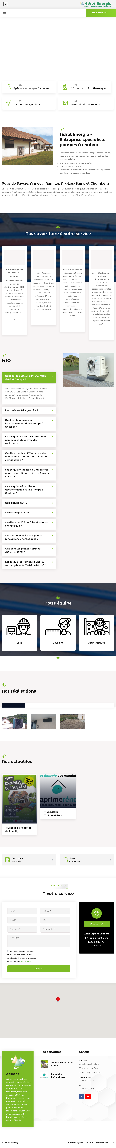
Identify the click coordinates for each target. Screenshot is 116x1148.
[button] (58, 658)
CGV (112, 1143)
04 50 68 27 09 (86, 1088)
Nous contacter (100, 13)
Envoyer (38, 969)
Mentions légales (75, 1143)
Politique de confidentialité (97, 1143)
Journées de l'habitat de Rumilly (62, 1064)
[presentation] (57, 954)
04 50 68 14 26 (97, 924)
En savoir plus (26, 962)
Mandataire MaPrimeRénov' (58, 1075)
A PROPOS (12, 1074)
